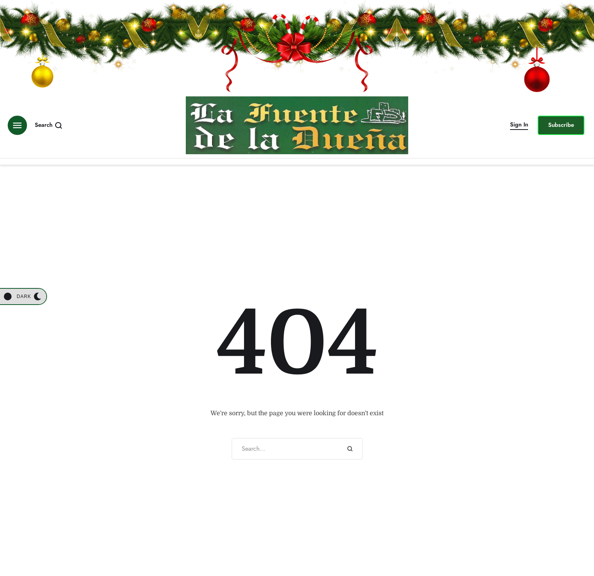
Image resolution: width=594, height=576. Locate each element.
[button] (519, 125)
